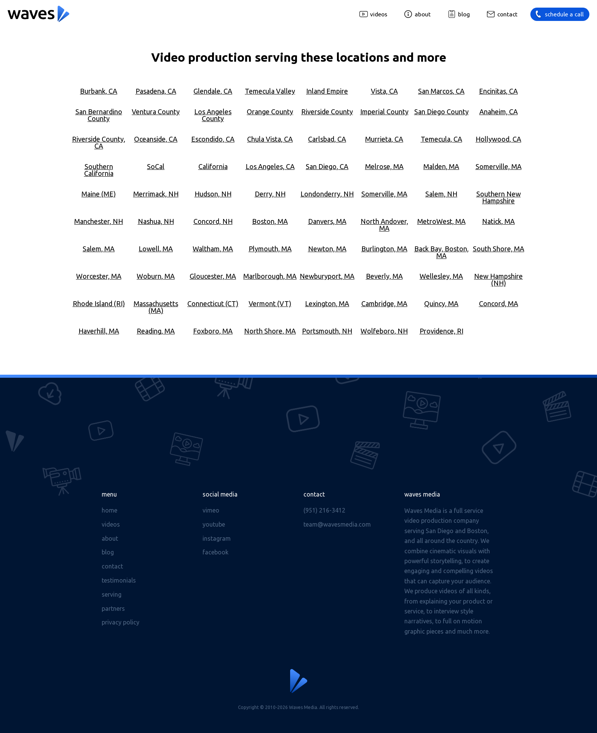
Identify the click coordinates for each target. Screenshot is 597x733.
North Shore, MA (270, 331)
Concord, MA (498, 303)
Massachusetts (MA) (156, 307)
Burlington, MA (384, 248)
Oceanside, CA (155, 139)
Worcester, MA (98, 276)
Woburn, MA (156, 276)
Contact (507, 14)
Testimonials (119, 580)
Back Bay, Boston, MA (441, 252)
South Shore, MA (498, 248)
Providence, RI (441, 331)
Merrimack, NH (156, 194)
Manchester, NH (98, 221)
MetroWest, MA (441, 221)
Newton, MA (327, 248)
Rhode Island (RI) (99, 303)
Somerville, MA (499, 166)
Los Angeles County (212, 115)
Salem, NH (441, 194)
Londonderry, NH (327, 194)
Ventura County (156, 111)
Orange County (270, 111)
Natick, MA (498, 221)
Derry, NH (270, 194)
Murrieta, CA (384, 139)
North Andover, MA (384, 224)
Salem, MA (99, 248)
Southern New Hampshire (498, 197)
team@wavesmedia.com (337, 524)
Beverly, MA (384, 276)
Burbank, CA (98, 91)
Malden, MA (441, 166)
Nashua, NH (156, 221)
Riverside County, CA (98, 142)
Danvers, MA (327, 221)
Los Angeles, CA (270, 166)
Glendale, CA (212, 91)
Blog (464, 14)
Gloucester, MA (213, 276)
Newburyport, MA (327, 276)
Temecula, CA (441, 139)
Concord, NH (213, 221)
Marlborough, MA (270, 276)
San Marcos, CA (441, 91)
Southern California (98, 170)
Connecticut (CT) (212, 303)
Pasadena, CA (156, 91)
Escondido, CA (213, 139)
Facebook (215, 552)
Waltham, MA (213, 248)
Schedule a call (564, 14)
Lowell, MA (156, 248)
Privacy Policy (120, 622)
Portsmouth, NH (327, 331)
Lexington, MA (327, 303)
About (423, 14)
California (213, 166)
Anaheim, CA (498, 111)
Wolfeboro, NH (384, 331)
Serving (111, 594)
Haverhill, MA (98, 331)
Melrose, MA (384, 166)
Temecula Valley (270, 91)
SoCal (155, 166)
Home (109, 510)
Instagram (217, 538)
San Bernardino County (98, 115)
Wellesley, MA (441, 276)
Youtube (214, 524)
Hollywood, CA (498, 139)
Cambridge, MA (384, 303)
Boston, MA (270, 221)
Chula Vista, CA (270, 139)
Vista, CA (384, 91)
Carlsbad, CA (327, 139)
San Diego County (441, 111)
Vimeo (211, 510)
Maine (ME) (98, 194)
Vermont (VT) (270, 303)
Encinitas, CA (498, 91)
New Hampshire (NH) (498, 279)
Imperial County (384, 111)
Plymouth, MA (270, 248)
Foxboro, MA (213, 331)
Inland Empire (327, 91)
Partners (113, 608)
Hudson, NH (213, 194)
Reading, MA (156, 331)
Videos (378, 14)
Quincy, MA (441, 303)
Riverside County (327, 111)
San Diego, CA (327, 166)
